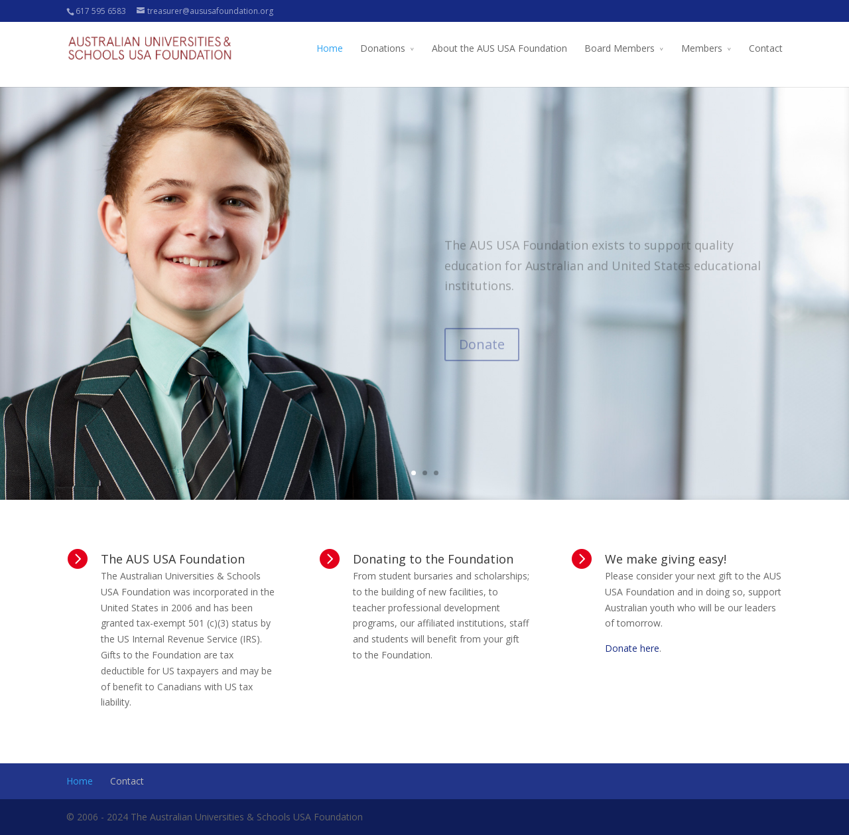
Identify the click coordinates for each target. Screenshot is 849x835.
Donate (482, 355)
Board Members (619, 48)
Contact (766, 48)
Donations (382, 48)
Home (329, 48)
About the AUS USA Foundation (499, 48)
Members (701, 48)
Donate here (632, 648)
